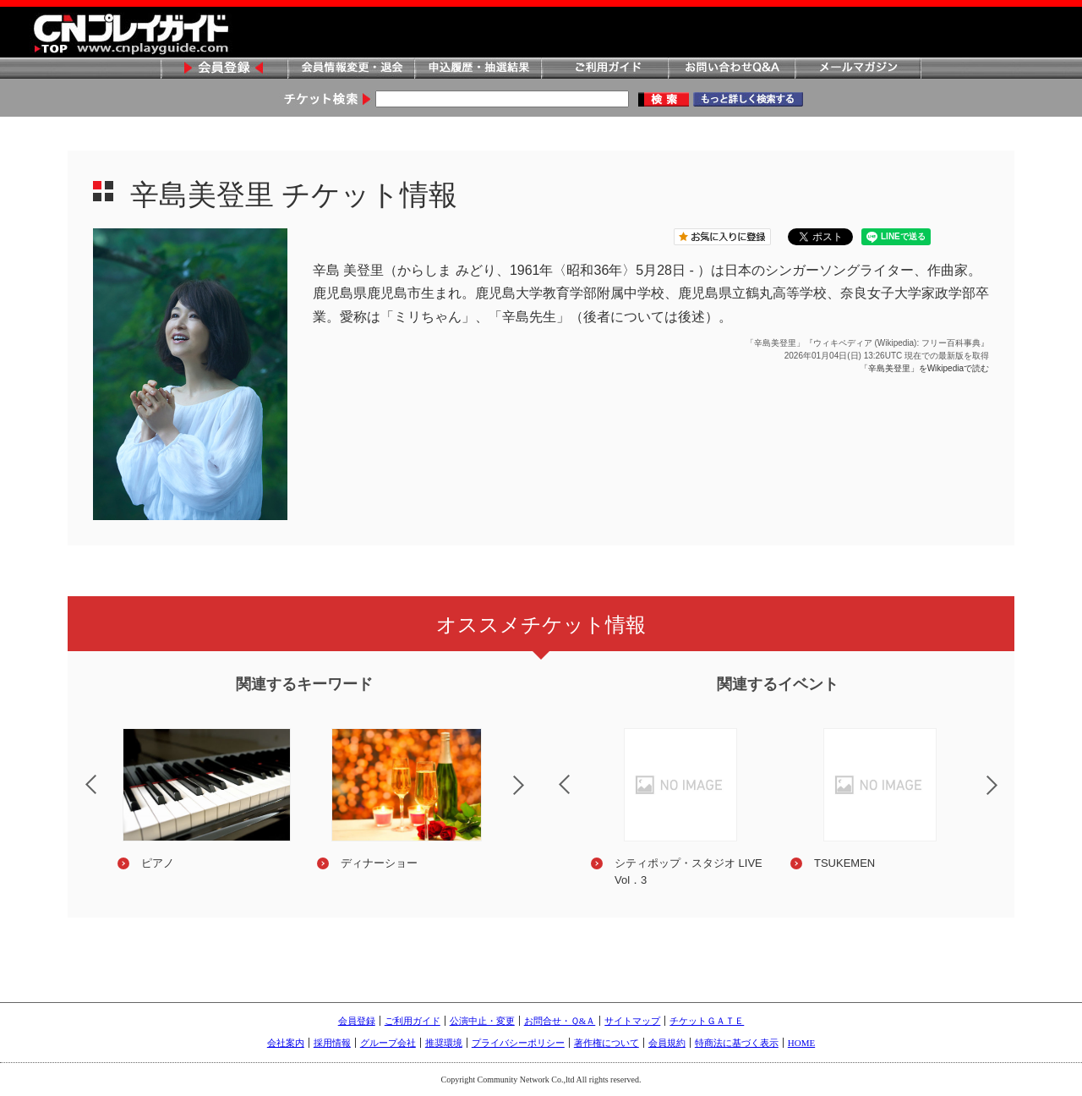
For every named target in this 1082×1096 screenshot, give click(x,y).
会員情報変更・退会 (350, 69)
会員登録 (224, 69)
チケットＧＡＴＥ (706, 1021)
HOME (801, 1043)
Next (532, 795)
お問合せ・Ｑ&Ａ (560, 1021)
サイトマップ (632, 1021)
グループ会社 (388, 1043)
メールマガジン (858, 69)
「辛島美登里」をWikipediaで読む (924, 368)
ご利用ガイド (604, 69)
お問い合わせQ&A (731, 69)
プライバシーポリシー (518, 1043)
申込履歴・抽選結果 (477, 69)
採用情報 (332, 1043)
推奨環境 (443, 1043)
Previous (77, 774)
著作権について (606, 1043)
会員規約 (667, 1043)
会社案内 (285, 1043)
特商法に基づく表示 (737, 1043)
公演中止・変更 (482, 1021)
